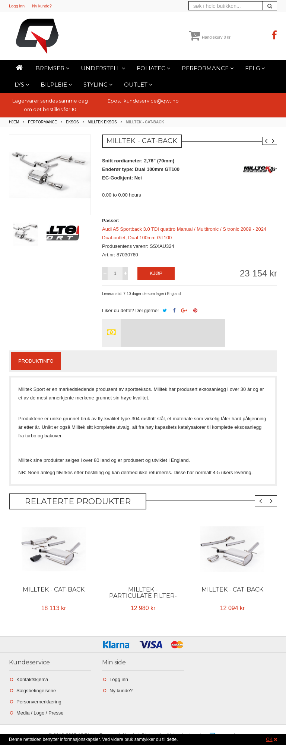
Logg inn (17, 6)
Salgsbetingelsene (36, 690)
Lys (22, 84)
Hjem (14, 122)
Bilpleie (56, 84)
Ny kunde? (42, 6)
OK (269, 739)
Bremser (52, 68)
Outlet (138, 84)
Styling (98, 84)
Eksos (72, 122)
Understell (103, 68)
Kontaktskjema (32, 679)
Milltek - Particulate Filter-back (143, 596)
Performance (208, 68)
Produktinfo (36, 361)
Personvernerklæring (38, 701)
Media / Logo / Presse (39, 713)
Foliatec (154, 68)
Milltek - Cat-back (54, 589)
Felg (255, 68)
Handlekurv (210, 37)
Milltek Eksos (102, 122)
